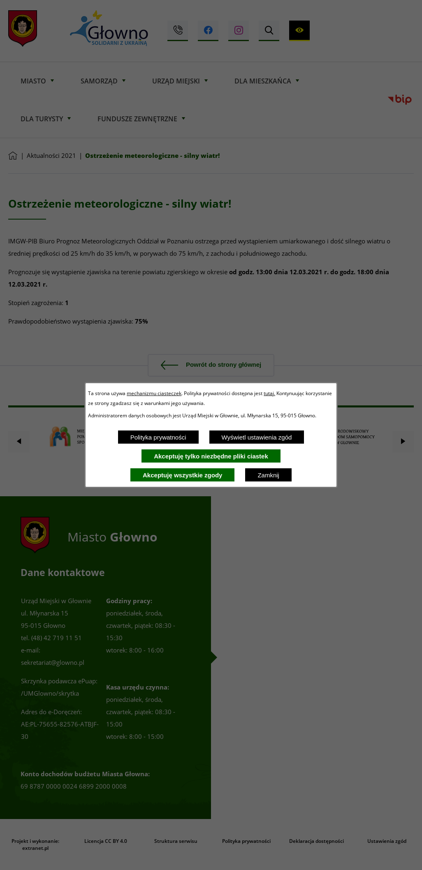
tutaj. (269, 393)
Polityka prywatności (158, 437)
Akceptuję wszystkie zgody (182, 475)
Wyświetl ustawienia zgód (257, 437)
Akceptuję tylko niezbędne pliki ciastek (211, 456)
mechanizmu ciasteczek (154, 393)
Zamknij (268, 475)
